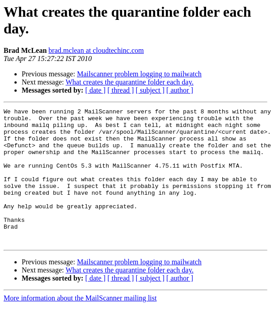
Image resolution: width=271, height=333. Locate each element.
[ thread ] (120, 90)
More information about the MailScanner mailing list (80, 325)
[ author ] (179, 90)
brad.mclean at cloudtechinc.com (96, 50)
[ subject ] (150, 90)
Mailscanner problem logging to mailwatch (139, 74)
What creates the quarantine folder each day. (129, 82)
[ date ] (95, 90)
